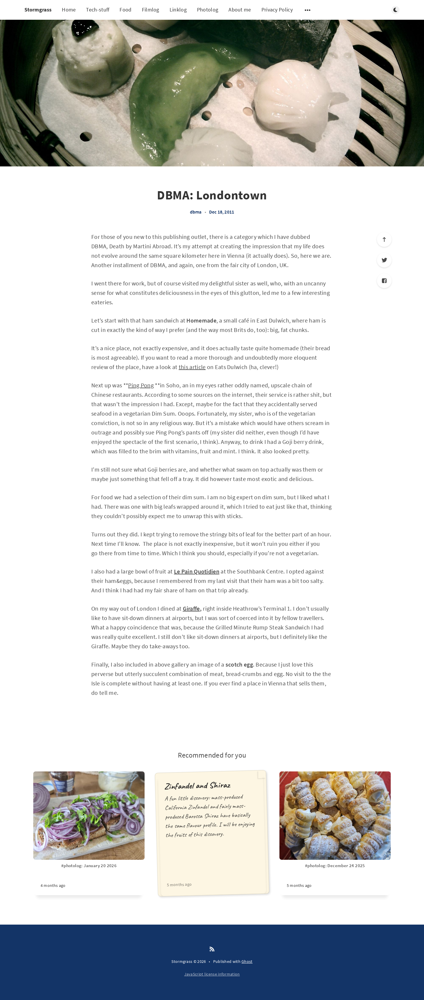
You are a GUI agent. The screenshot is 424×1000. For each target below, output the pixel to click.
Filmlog (150, 9)
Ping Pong (141, 385)
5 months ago (179, 884)
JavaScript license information (212, 974)
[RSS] (212, 949)
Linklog (178, 9)
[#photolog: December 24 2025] (335, 879)
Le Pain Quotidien (196, 571)
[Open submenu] (307, 10)
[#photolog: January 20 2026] (89, 879)
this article (192, 367)
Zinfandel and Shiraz (197, 785)
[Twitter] (384, 260)
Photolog (207, 9)
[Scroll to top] (384, 239)
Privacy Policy (277, 9)
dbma (196, 211)
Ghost (247, 961)
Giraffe (191, 608)
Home (69, 9)
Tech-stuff (97, 9)
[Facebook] (384, 280)
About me (239, 9)
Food (125, 9)
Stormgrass (38, 9)
